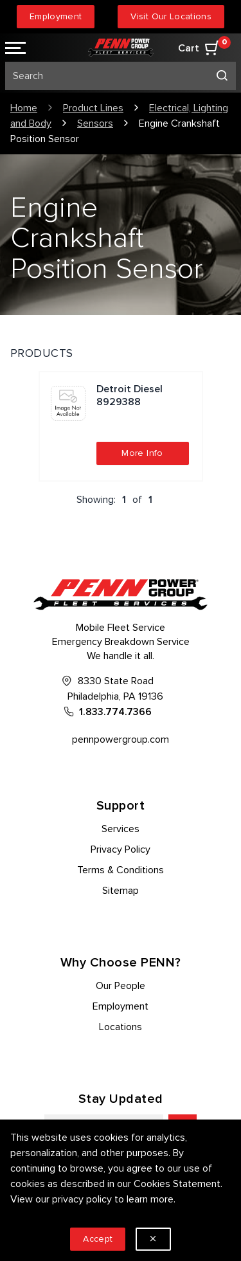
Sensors (95, 123)
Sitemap (120, 890)
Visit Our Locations (170, 16)
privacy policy (82, 1199)
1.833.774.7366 (115, 712)
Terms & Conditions (120, 870)
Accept (97, 1238)
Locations (120, 1027)
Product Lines (93, 108)
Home (23, 108)
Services (120, 828)
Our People (120, 985)
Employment (56, 16)
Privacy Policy (120, 849)
